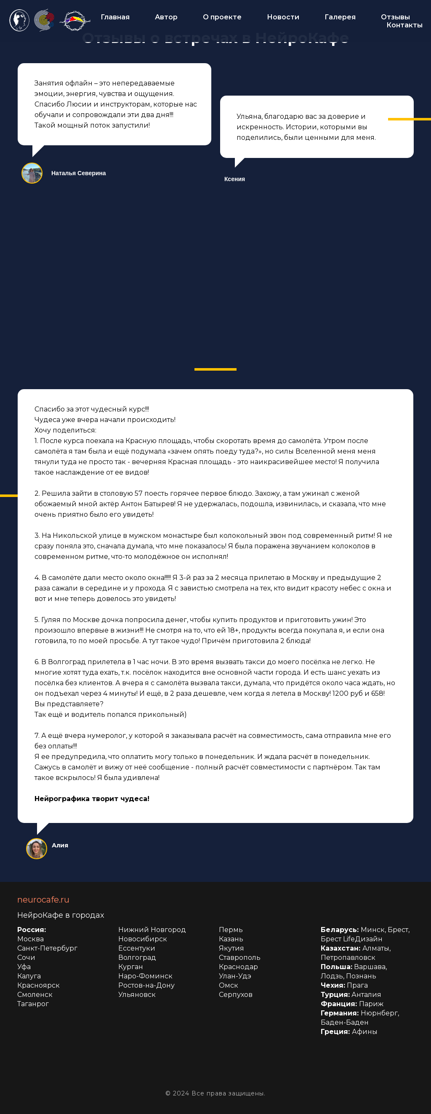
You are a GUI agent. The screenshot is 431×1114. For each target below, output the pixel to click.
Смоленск (35, 995)
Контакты (404, 25)
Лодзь (332, 976)
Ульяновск (137, 995)
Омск (228, 985)
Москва (30, 939)
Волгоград (137, 958)
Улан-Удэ (235, 976)
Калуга (29, 976)
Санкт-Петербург (47, 948)
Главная (115, 17)
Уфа (24, 967)
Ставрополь (240, 958)
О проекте (222, 17)
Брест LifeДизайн (352, 939)
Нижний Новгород (152, 930)
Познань (361, 976)
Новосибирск (142, 939)
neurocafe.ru (43, 900)
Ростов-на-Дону (146, 985)
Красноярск (38, 985)
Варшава (370, 967)
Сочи (26, 958)
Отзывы (395, 17)
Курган (130, 967)
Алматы (375, 948)
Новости (283, 17)
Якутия (231, 948)
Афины (365, 1032)
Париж (371, 1004)
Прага (357, 985)
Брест (398, 930)
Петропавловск (348, 958)
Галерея (340, 17)
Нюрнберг (379, 1013)
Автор (166, 17)
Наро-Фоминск (145, 976)
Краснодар (238, 967)
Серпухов (236, 995)
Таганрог (33, 1004)
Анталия (366, 995)
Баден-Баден (345, 1022)
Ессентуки (136, 948)
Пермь (231, 930)
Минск (373, 930)
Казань (231, 939)
